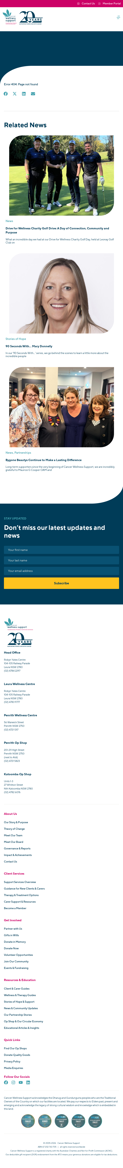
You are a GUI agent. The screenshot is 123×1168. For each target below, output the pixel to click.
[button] (119, 17)
